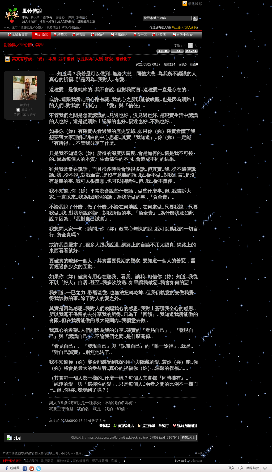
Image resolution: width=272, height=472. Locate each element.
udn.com (196, 460)
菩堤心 (60, 17)
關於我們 (31, 461)
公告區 (140, 35)
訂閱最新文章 (86, 21)
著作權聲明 (81, 461)
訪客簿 (158, 35)
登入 (231, 468)
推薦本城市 (47, 21)
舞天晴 (35, 17)
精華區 (60, 35)
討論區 (41, 35)
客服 (114, 461)
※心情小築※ (32, 44)
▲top (198, 452)
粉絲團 (15, 468)
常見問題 (47, 461)
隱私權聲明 (100, 461)
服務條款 (63, 461)
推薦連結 (119, 35)
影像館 (97, 35)
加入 (240, 468)
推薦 (194, 64)
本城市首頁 (18, 35)
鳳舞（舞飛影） (78, 17)
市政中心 (183, 35)
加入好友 (29, 114)
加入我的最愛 (66, 21)
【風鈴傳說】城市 (55, 27)
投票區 (79, 35)
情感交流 (26, 27)
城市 (15, 27)
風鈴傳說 (32, 11)
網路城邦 (195, 4)
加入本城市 (29, 21)
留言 (17, 114)
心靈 (38, 27)
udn (6, 27)
